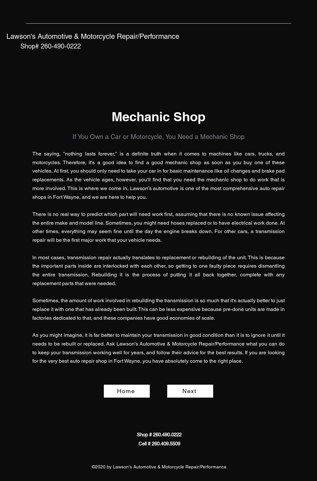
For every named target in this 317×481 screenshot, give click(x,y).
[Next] (190, 391)
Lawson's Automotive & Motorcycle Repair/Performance (92, 36)
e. (213, 318)
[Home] (127, 391)
